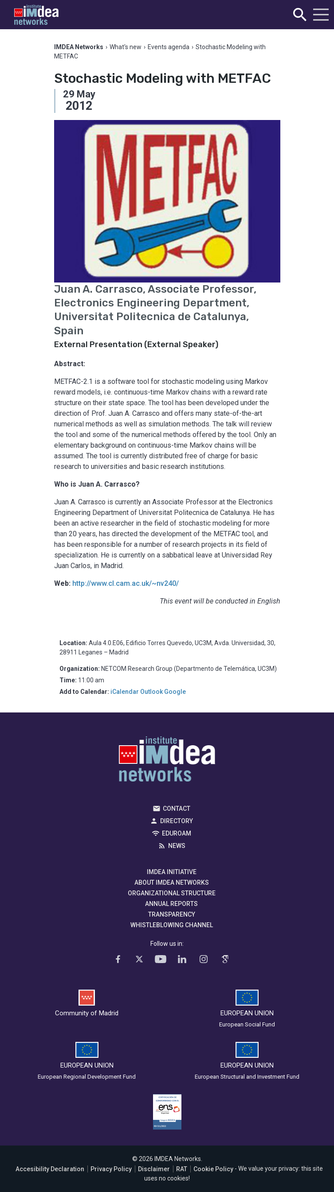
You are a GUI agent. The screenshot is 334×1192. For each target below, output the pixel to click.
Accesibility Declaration (50, 1169)
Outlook (151, 691)
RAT (181, 1169)
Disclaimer (154, 1169)
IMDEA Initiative (171, 871)
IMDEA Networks (167, 761)
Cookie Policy (213, 1169)
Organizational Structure (172, 893)
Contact (176, 808)
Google (175, 691)
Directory (176, 820)
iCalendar (124, 691)
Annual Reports (171, 903)
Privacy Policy (111, 1169)
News (176, 845)
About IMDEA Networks (171, 882)
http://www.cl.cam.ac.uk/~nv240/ (125, 583)
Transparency (171, 914)
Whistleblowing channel (171, 925)
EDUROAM (176, 833)
